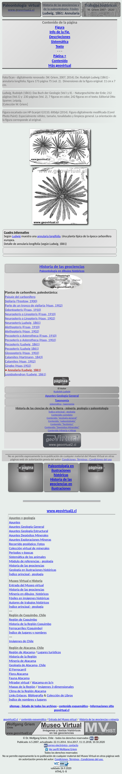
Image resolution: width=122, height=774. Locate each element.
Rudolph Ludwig (62, 391)
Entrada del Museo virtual (26, 585)
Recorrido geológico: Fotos (27, 544)
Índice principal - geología (62, 411)
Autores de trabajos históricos (29, 602)
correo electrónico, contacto (63, 745)
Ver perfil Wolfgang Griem (61, 749)
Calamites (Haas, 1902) (20, 361)
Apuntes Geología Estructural (28, 531)
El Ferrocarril (17, 669)
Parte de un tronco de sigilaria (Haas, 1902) (34, 305)
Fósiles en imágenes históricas (29, 598)
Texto (60, 46)
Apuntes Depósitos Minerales (28, 535)
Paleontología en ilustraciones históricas (61, 470)
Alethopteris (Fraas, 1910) (22, 327)
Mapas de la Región (22, 687)
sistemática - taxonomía (62, 403)
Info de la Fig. (59, 32)
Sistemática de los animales (27, 557)
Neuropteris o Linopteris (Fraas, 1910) (30, 314)
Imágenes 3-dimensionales (56, 687)
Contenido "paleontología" (62, 421)
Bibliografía (35, 695)
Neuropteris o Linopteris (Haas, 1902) (30, 318)
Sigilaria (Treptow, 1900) (21, 301)
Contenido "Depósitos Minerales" (62, 427)
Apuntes (14, 522)
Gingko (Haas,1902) (18, 366)
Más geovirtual (59, 65)
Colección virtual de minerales (29, 548)
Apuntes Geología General (26, 527)
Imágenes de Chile (21, 641)
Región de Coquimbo (23, 620)
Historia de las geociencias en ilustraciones (61, 484)
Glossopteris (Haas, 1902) (22, 353)
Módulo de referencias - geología (31, 561)
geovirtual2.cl (10, 719)
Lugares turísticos (49, 652)
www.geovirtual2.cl (62, 511)
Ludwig (16, 236)
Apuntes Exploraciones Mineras (30, 540)
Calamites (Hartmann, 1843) (24, 357)
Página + (59, 56)
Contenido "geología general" (62, 417)
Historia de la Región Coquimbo (30, 624)
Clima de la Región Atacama (27, 691)
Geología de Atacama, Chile (27, 665)
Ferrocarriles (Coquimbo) (26, 628)
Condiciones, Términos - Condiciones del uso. (79, 759)
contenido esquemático (73, 706)
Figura (59, 27)
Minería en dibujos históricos (29, 594)
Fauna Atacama (19, 678)
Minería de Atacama (22, 661)
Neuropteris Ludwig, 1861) (23, 323)
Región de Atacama (22, 652)
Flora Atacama (18, 674)
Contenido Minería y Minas (62, 430)
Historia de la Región (23, 656)
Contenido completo (62, 414)
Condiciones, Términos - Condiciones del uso (87, 459)
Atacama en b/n (42, 682)
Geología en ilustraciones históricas (32, 570)
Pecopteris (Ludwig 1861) (22, 349)
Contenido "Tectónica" (62, 424)
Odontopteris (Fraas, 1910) (23, 310)
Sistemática (59, 41)
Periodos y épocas (21, 553)
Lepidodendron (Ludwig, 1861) (25, 374)
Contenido (60, 61)
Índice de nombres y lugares (28, 699)
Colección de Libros (60, 695)
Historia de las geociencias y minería (99, 719)
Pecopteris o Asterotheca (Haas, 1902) (30, 340)
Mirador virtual (19, 682)
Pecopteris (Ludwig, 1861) (22, 344)
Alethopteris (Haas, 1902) (22, 331)
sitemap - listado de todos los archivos (33, 706)
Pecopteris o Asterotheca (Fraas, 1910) (31, 336)
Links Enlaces (18, 695)
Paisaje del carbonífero (20, 297)
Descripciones (59, 37)
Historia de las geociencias (26, 565)
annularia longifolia (48, 236)
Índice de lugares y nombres (28, 632)
